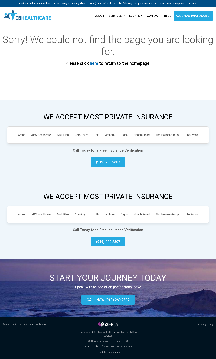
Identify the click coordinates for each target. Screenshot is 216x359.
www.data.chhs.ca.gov (108, 351)
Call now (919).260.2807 (108, 300)
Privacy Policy (205, 324)
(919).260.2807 (108, 162)
